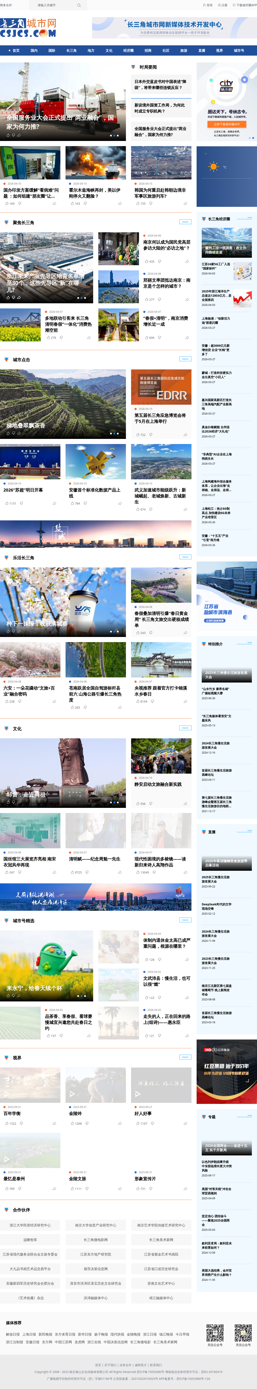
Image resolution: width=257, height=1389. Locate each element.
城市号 (239, 50)
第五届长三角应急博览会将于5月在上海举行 (160, 418)
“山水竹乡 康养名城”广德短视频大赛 (215, 691)
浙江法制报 (14, 1342)
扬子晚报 (101, 1334)
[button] (111, 135)
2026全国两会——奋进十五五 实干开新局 (226, 1147)
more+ (185, 358)
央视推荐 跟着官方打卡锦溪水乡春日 (160, 691)
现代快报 (117, 1334)
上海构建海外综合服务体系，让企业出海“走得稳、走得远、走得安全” (217, 485)
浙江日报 (150, 1334)
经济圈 (128, 50)
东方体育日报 (65, 1334)
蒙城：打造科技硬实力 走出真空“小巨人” (217, 375)
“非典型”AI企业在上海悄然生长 (217, 456)
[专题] (250, 1115)
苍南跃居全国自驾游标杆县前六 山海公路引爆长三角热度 (95, 694)
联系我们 (156, 1365)
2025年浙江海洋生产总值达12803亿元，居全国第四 (216, 295)
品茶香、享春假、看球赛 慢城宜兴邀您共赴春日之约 (68, 1022)
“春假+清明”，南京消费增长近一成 (165, 321)
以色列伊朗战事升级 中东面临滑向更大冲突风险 (217, 1166)
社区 (166, 50)
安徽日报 (32, 1342)
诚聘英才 (141, 1365)
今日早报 (182, 1334)
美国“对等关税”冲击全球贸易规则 (216, 1191)
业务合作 (125, 1365)
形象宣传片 (145, 1179)
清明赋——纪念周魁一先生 (94, 859)
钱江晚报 (166, 1334)
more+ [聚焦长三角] (185, 221)
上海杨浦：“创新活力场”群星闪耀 (216, 320)
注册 (223, 5)
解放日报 (13, 1334)
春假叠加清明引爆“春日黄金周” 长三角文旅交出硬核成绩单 (161, 619)
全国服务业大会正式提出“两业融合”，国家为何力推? (160, 131)
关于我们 (110, 1365)
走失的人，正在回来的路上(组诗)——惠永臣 (166, 1019)
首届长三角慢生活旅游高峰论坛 (217, 772)
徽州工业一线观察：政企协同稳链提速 (225, 250)
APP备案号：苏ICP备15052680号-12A (184, 1379)
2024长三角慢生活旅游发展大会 (216, 745)
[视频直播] (250, 830)
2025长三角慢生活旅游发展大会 (226, 674)
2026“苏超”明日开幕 (23, 490)
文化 (109, 50)
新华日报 (85, 1334)
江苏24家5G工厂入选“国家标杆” (216, 266)
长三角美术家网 (165, 1342)
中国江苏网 (63, 1342)
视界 (219, 50)
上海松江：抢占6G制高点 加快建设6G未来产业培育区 (216, 512)
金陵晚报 (133, 1334)
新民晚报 (45, 1334)
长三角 (71, 50)
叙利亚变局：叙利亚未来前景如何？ (217, 1245)
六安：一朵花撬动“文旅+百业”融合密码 (29, 691)
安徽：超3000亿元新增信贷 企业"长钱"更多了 (216, 350)
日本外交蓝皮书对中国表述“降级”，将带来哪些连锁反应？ (160, 84)
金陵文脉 (77, 1179)
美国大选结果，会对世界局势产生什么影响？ (217, 1272)
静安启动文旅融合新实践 (158, 784)
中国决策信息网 (116, 1342)
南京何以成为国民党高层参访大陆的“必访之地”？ (166, 245)
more (250, 217)
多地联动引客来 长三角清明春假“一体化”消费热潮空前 (68, 324)
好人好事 (143, 1113)
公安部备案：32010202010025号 (136, 1379)
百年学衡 (12, 1113)
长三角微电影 (140, 1342)
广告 (186, 544)
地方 (91, 50)
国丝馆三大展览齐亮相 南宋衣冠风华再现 (29, 862)
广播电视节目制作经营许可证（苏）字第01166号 (80, 1379)
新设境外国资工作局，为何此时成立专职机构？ (159, 108)
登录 (208, 5)
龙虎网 (80, 1342)
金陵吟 (75, 1113)
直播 (201, 50)
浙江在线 (94, 1342)
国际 (51, 50)
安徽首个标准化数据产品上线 (94, 493)
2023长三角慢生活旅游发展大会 (216, 961)
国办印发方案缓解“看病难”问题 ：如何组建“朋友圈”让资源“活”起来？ (31, 193)
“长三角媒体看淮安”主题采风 (216, 718)
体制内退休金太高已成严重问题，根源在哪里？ (166, 943)
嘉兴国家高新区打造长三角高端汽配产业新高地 (217, 404)
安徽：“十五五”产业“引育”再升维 (215, 538)
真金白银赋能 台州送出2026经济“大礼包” (216, 429)
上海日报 (29, 1334)
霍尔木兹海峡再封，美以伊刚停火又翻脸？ (94, 193)
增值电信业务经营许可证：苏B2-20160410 (194, 1372)
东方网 (47, 1342)
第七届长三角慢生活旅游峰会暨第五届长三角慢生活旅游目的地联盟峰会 (217, 801)
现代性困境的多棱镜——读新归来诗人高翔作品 (160, 862)
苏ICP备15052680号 (150, 1372)
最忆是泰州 (14, 1179)
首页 (16, 50)
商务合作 (6, 5)
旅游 (183, 50)
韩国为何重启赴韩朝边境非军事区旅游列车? (160, 193)
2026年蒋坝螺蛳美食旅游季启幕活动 (226, 863)
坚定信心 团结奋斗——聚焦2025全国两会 (216, 1220)
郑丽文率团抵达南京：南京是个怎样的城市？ (166, 283)
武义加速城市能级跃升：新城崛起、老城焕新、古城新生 (160, 496)
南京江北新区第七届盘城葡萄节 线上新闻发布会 (217, 990)
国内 (34, 50)
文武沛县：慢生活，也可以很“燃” (166, 981)
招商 (148, 50)
